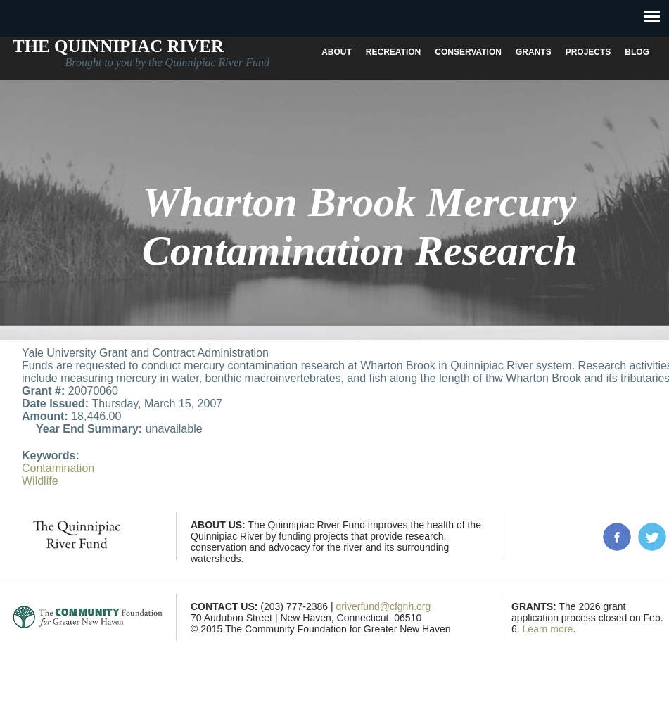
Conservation (468, 52)
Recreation (393, 52)
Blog (637, 52)
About (336, 52)
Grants (534, 52)
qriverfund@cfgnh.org (383, 606)
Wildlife (40, 481)
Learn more (548, 629)
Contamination (58, 468)
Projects (588, 52)
